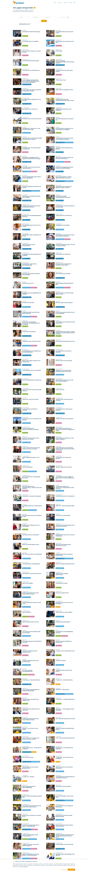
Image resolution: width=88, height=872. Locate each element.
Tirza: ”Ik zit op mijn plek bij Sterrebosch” (65, 738)
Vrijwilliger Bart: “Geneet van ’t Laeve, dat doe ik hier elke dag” (31, 128)
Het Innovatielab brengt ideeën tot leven (65, 341)
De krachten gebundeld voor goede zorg (31, 380)
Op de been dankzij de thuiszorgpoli (30, 60)
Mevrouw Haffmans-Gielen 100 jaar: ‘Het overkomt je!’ (64, 825)
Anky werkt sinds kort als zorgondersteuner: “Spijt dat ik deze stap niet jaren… (32, 487)
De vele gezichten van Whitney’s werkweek (30, 409)
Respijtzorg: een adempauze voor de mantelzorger (31, 525)
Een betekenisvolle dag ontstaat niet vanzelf (64, 32)
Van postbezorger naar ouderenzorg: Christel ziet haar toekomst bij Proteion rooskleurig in (65, 449)
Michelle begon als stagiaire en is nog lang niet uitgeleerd (64, 438)
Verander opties (64, 869)
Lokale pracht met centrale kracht (64, 215)
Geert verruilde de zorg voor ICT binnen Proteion (31, 51)
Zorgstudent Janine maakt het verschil (31, 341)
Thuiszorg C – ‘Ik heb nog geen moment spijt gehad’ (65, 709)
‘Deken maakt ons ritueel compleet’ (64, 612)
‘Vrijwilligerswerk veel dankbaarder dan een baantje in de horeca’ (65, 777)
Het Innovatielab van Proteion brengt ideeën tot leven (64, 293)
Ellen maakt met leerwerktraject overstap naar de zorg (63, 545)
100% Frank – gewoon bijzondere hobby (65, 506)
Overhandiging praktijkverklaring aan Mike (64, 283)
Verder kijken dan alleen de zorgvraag (31, 31)
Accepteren (71, 869)
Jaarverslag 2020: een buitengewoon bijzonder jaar (64, 806)
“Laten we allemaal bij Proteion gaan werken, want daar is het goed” (31, 448)
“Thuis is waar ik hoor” (61, 80)
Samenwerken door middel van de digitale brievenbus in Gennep (64, 187)
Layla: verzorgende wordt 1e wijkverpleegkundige (29, 786)
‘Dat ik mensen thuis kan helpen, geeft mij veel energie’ (31, 632)
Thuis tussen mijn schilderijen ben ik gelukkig (64, 148)
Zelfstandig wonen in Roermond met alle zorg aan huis (65, 322)
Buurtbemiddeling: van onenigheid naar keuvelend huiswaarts (31, 351)
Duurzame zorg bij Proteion (62, 593)
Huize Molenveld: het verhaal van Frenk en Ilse (31, 603)
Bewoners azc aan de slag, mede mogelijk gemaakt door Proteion (63, 370)
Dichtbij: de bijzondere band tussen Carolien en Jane (30, 661)
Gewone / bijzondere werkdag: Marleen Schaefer (65, 728)
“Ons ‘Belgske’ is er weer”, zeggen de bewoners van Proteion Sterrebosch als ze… (65, 478)
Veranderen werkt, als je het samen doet (31, 119)
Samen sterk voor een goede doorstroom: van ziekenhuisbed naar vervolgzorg (31, 323)
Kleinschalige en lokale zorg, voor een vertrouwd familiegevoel (64, 380)
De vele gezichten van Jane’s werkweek (31, 370)
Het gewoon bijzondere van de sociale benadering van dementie (31, 206)
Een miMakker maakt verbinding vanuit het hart (31, 235)
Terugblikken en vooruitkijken (63, 225)
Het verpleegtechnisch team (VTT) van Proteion (31, 225)
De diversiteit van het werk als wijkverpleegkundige (29, 264)
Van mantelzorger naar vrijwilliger (30, 41)
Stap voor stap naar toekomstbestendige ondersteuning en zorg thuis (65, 62)
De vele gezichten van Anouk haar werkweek (64, 351)
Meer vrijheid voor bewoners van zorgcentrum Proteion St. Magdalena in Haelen (65, 429)
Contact (70, 2)
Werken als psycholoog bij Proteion (30, 544)
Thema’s (59, 2)
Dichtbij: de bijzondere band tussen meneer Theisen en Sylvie (30, 593)
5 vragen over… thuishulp (28, 776)
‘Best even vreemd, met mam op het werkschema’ (64, 767)
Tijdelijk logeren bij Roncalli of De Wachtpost (63, 109)
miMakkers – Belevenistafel (62, 689)
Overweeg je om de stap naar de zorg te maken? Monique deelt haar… (65, 235)
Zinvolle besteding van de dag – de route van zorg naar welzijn (65, 245)
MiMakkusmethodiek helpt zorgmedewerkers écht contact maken (65, 99)
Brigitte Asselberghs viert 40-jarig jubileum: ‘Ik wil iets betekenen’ (30, 854)
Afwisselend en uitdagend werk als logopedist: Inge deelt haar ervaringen (31, 157)
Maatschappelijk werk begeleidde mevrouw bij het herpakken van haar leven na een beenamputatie (30, 81)
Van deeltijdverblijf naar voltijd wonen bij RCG (32, 506)
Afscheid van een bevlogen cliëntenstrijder (62, 574)
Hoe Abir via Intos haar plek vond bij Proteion (64, 70)
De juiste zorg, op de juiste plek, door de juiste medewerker (65, 312)
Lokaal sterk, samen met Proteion (30, 399)
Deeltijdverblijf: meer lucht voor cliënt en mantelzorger (65, 535)
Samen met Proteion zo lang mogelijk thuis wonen (31, 477)
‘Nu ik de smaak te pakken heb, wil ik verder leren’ (31, 709)
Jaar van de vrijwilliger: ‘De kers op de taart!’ (64, 796)
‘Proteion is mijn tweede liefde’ (63, 515)
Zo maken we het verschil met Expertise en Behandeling (65, 206)
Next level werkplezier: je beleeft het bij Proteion (31, 187)
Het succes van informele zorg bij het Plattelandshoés (31, 274)
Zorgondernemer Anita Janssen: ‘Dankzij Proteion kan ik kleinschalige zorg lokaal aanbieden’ (65, 333)
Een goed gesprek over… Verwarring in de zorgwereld (32, 748)
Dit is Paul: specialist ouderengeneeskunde (27, 670)
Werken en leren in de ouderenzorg (64, 360)
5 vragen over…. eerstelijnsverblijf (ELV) (65, 699)
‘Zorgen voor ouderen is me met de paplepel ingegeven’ (30, 844)
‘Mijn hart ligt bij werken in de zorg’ (30, 622)
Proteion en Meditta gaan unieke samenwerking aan (30, 835)
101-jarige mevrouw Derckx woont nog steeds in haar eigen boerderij (31, 806)
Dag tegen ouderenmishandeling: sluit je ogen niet (65, 854)
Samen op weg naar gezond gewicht (64, 302)
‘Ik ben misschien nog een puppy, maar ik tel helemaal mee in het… (65, 525)
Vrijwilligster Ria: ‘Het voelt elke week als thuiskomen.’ (31, 148)
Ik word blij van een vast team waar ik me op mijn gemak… (31, 167)
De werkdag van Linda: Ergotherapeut (31, 680)
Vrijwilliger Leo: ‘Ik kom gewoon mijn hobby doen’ (64, 748)
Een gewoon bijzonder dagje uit (63, 622)
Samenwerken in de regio (61, 583)
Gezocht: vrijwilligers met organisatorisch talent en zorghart (30, 428)
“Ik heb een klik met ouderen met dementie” (63, 457)
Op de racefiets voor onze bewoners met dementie (31, 419)
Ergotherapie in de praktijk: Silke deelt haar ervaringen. (31, 196)
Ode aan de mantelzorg (27, 757)
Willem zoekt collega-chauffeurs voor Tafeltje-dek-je (31, 361)
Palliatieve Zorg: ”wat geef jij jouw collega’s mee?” (30, 699)
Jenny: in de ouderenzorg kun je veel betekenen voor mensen (30, 438)
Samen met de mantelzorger (29, 331)
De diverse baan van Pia (28, 283)
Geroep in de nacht (60, 389)
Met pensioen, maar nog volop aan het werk (65, 41)
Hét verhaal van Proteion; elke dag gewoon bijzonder (64, 815)
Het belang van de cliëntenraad (63, 254)
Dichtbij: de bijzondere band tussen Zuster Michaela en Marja (30, 719)
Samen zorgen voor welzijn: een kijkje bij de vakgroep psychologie (31, 90)
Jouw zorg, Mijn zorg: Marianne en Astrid (65, 718)
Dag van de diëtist (26, 612)
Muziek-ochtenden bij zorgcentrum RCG (65, 564)
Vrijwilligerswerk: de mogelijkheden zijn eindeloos (31, 293)
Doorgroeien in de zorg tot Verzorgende (31, 496)
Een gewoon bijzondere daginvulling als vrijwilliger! (31, 254)
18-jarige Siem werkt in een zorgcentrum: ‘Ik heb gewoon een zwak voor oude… (65, 487)
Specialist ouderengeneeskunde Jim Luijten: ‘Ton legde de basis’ (30, 825)
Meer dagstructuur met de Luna (30, 109)
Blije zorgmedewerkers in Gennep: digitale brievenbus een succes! (64, 177)
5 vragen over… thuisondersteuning (64, 680)
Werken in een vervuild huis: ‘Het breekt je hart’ (31, 815)
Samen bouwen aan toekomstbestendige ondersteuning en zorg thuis (32, 138)
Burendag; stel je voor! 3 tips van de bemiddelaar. (64, 603)
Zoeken (44, 20)
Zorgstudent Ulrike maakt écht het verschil (64, 670)
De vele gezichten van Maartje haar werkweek (64, 409)
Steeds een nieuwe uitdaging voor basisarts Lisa (64, 641)
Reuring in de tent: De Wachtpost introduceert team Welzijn (63, 264)
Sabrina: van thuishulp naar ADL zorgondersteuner (29, 651)
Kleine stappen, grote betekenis (63, 273)
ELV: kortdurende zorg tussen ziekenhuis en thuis (32, 516)
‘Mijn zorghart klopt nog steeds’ (63, 786)
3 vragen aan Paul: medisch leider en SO (65, 651)
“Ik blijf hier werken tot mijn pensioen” (65, 418)
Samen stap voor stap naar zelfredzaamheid (28, 245)
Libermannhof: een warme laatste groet (31, 573)
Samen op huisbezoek (27, 467)
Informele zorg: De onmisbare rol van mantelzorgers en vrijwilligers (64, 128)
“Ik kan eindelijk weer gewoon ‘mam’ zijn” (31, 457)
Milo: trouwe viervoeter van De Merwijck (32, 554)
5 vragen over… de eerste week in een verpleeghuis (64, 757)
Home (55, 2)
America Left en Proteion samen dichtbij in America (31, 390)
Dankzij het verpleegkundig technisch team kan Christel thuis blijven (64, 167)
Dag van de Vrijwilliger (27, 583)
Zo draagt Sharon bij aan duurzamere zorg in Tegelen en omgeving (64, 138)
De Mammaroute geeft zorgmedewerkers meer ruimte (63, 196)
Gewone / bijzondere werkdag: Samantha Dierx (32, 796)
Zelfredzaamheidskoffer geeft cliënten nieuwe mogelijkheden (31, 177)
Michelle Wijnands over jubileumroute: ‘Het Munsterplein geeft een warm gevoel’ (65, 836)
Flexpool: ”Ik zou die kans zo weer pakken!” (30, 728)
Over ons (65, 2)
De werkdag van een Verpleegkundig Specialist (64, 632)
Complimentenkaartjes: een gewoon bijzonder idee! (64, 554)
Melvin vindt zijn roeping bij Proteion (64, 90)
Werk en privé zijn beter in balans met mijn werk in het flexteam (64, 157)
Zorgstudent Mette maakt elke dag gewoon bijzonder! (30, 312)
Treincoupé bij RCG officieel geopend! (31, 564)
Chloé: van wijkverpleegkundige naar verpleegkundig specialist (31, 690)
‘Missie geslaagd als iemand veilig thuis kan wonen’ (31, 641)
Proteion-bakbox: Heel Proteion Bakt (64, 844)
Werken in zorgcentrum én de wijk (64, 467)
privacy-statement (24, 866)
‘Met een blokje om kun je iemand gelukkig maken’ (30, 767)
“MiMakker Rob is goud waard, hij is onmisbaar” (64, 399)
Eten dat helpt (59, 51)
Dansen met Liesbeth (61, 660)
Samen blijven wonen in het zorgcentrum (65, 496)
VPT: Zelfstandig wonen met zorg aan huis (65, 119)
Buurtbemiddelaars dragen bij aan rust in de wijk (31, 99)
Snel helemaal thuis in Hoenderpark (30, 535)
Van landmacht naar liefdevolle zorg (30, 70)
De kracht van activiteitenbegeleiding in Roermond (31, 216)
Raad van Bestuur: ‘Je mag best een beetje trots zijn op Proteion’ (30, 738)
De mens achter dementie (28, 302)
